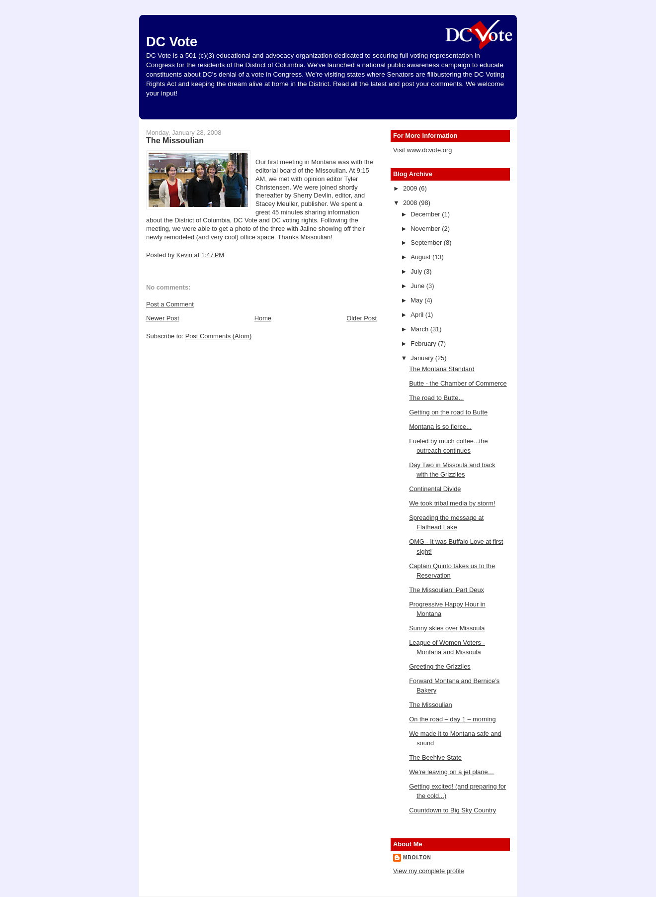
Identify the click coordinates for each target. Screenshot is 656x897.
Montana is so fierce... (440, 426)
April (417, 314)
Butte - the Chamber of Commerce (458, 383)
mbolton (417, 857)
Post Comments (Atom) (218, 336)
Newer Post (162, 318)
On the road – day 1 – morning (452, 719)
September (426, 242)
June (418, 286)
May (417, 300)
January (422, 358)
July (416, 271)
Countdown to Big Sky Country (452, 810)
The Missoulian (430, 704)
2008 (411, 202)
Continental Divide (435, 489)
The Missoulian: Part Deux (446, 590)
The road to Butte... (436, 397)
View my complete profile (428, 871)
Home (262, 318)
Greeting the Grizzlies (440, 666)
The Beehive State (435, 757)
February (424, 343)
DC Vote (171, 41)
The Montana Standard (442, 369)
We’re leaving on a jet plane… (451, 772)
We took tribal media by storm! (452, 503)
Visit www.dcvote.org (422, 150)
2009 (411, 188)
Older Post (361, 318)
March (420, 329)
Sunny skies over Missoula (447, 628)
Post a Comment (170, 304)
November (426, 228)
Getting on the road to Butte (448, 412)
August (421, 257)
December (426, 214)
